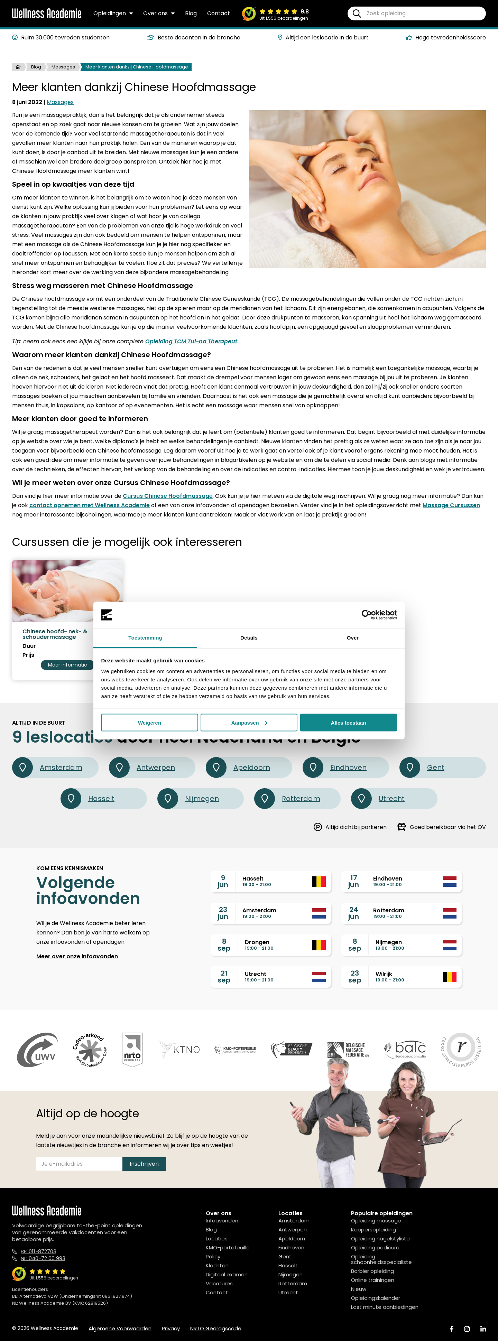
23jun (223, 913)
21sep (224, 976)
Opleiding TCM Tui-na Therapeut (191, 341)
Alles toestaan (348, 722)
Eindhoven (335, 767)
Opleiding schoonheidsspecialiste (381, 1259)
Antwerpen (142, 767)
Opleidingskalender (375, 1298)
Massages (63, 67)
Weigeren (149, 722)
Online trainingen (372, 1280)
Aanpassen (249, 722)
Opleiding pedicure (375, 1247)
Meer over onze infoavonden (77, 956)
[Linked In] (483, 1329)
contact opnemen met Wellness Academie (89, 505)
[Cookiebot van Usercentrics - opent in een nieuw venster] (366, 615)
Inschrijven (144, 1164)
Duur (29, 646)
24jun (353, 913)
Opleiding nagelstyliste (380, 1238)
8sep (224, 945)
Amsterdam (47, 767)
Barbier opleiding (372, 1271)
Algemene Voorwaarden (120, 1328)
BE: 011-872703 (38, 1251)
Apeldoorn (238, 767)
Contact (218, 13)
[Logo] (46, 17)
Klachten (217, 1265)
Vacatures (219, 1283)
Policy (213, 1256)
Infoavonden (222, 1220)
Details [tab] (249, 638)
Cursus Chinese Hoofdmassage (168, 496)
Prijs (28, 655)
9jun (223, 881)
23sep (354, 976)
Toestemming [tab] (145, 638)
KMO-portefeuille (228, 1247)
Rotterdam (287, 798)
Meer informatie (67, 664)
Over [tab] (353, 638)
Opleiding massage (376, 1220)
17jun (353, 881)
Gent (421, 767)
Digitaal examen (227, 1274)
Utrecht (378, 798)
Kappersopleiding (373, 1229)
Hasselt (87, 798)
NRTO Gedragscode (215, 1328)
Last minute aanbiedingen (384, 1307)
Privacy (171, 1328)
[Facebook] (452, 1329)
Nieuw (358, 1289)
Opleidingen (113, 13)
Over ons (159, 13)
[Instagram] (467, 1329)
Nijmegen (188, 798)
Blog (191, 13)
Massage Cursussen (451, 505)
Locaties (217, 1238)
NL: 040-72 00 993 (43, 1258)
